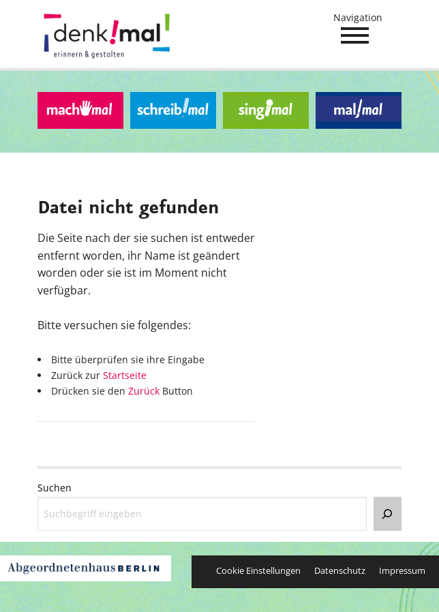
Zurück (144, 390)
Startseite (125, 375)
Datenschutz (339, 570)
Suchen (54, 487)
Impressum (402, 570)
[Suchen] (388, 514)
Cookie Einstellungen (258, 570)
